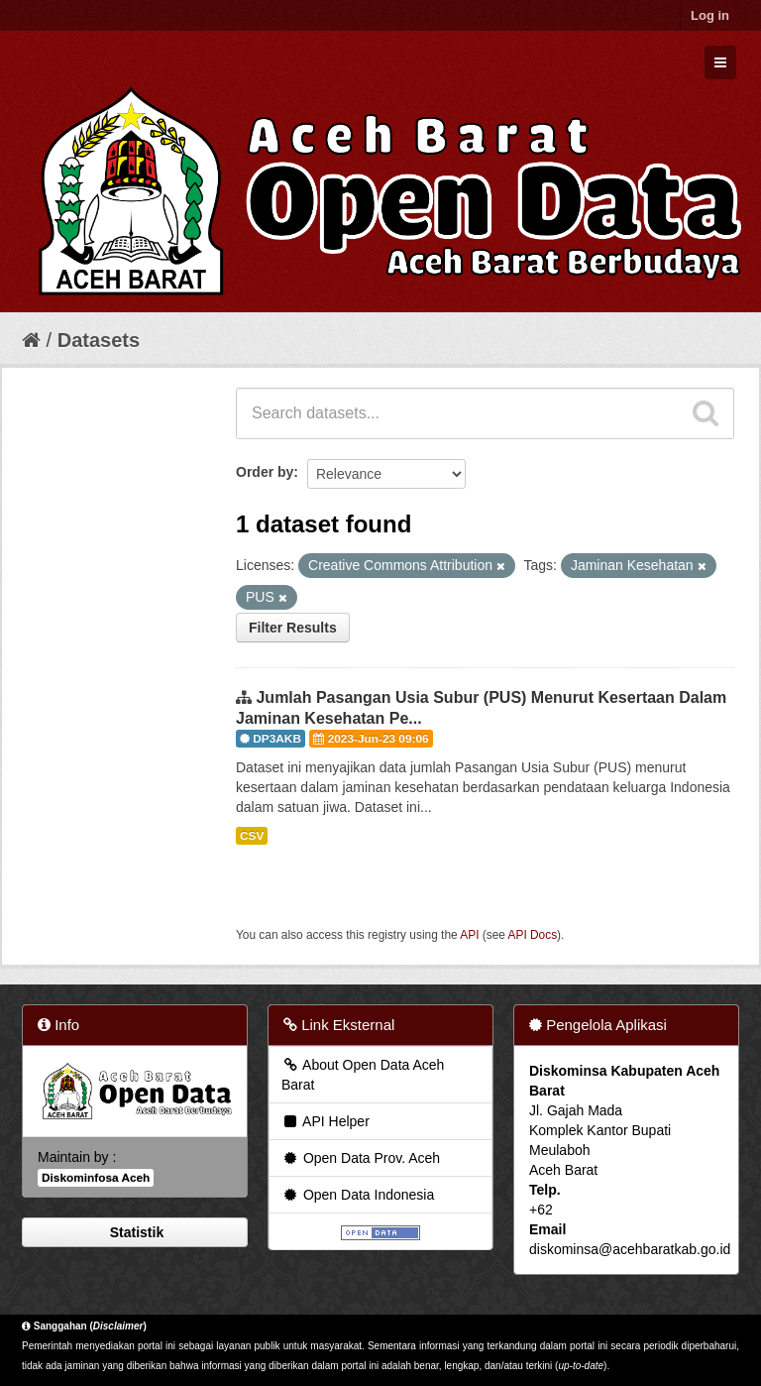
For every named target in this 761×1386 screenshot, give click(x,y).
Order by (264, 472)
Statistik (134, 1232)
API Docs (533, 935)
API (469, 935)
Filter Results (293, 627)
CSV (252, 836)
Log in (710, 15)
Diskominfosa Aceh (96, 1178)
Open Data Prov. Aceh (360, 1158)
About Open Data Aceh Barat (362, 1075)
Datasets (98, 340)
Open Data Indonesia (357, 1195)
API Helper (325, 1121)
